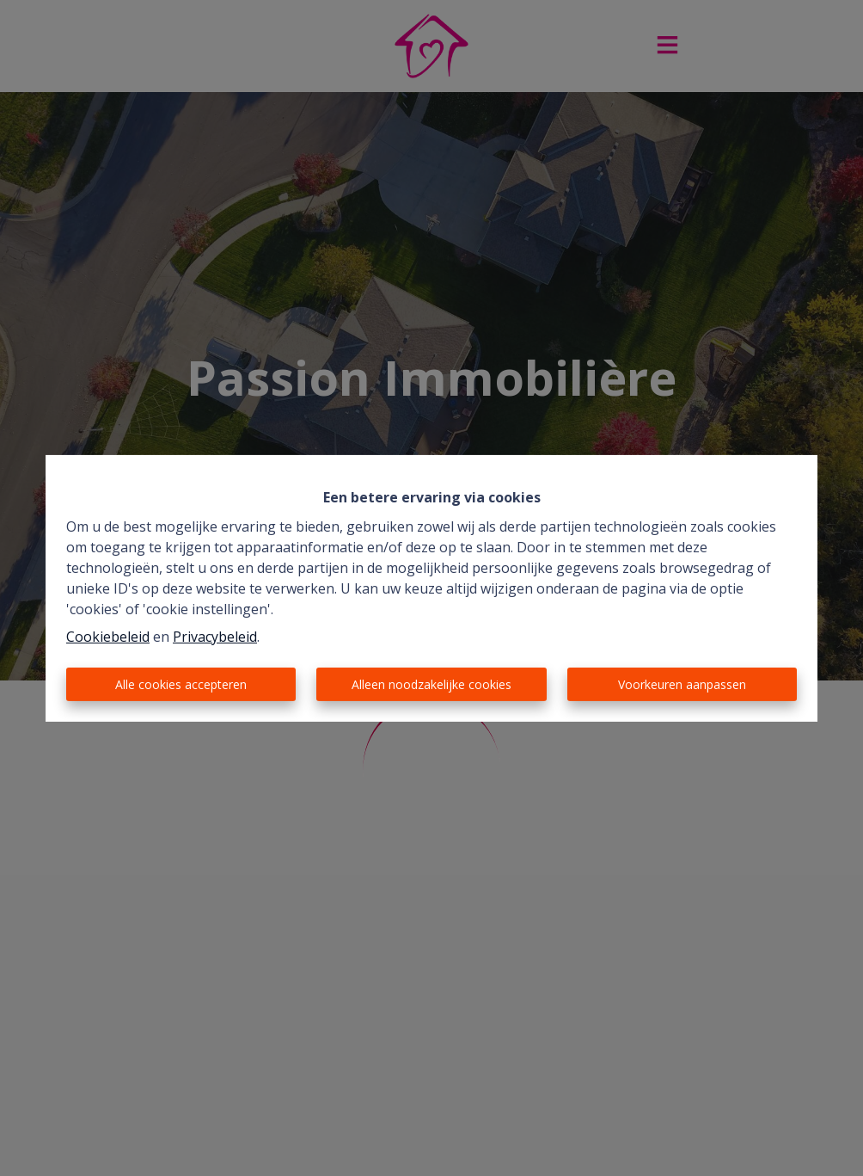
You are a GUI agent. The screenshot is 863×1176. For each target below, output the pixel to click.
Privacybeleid (215, 636)
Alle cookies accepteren (181, 684)
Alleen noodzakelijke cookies (431, 684)
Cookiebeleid (108, 636)
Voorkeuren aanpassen (682, 684)
